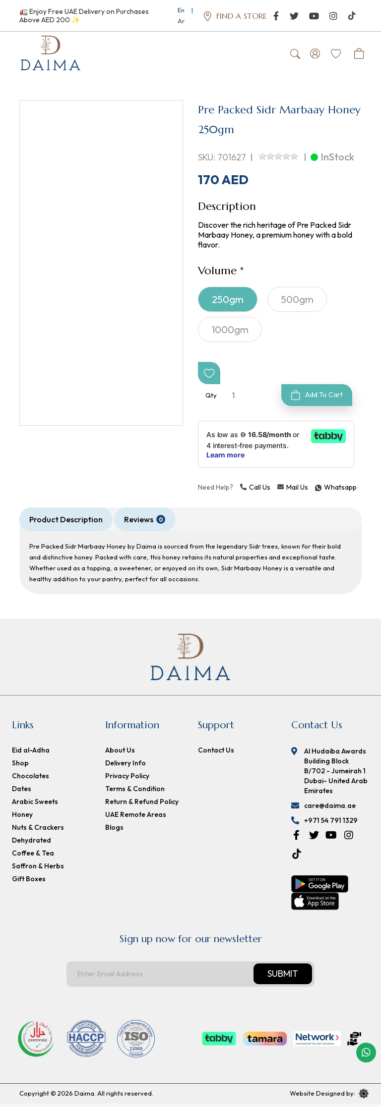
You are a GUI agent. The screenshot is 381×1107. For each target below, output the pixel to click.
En (181, 10)
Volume (217, 274)
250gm (228, 303)
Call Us (255, 490)
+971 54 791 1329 (331, 823)
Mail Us (292, 490)
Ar (181, 21)
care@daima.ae (330, 809)
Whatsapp (316, 490)
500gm (297, 303)
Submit (282, 977)
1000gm (230, 333)
